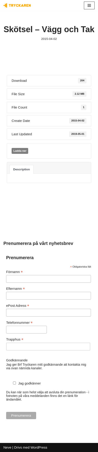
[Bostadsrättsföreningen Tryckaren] (17, 5)
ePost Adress (17, 305)
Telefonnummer (19, 322)
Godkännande (17, 360)
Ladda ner (19, 150)
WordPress (38, 447)
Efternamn (15, 288)
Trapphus (14, 339)
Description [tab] (21, 169)
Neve (7, 447)
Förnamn (14, 272)
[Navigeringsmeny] (89, 5)
